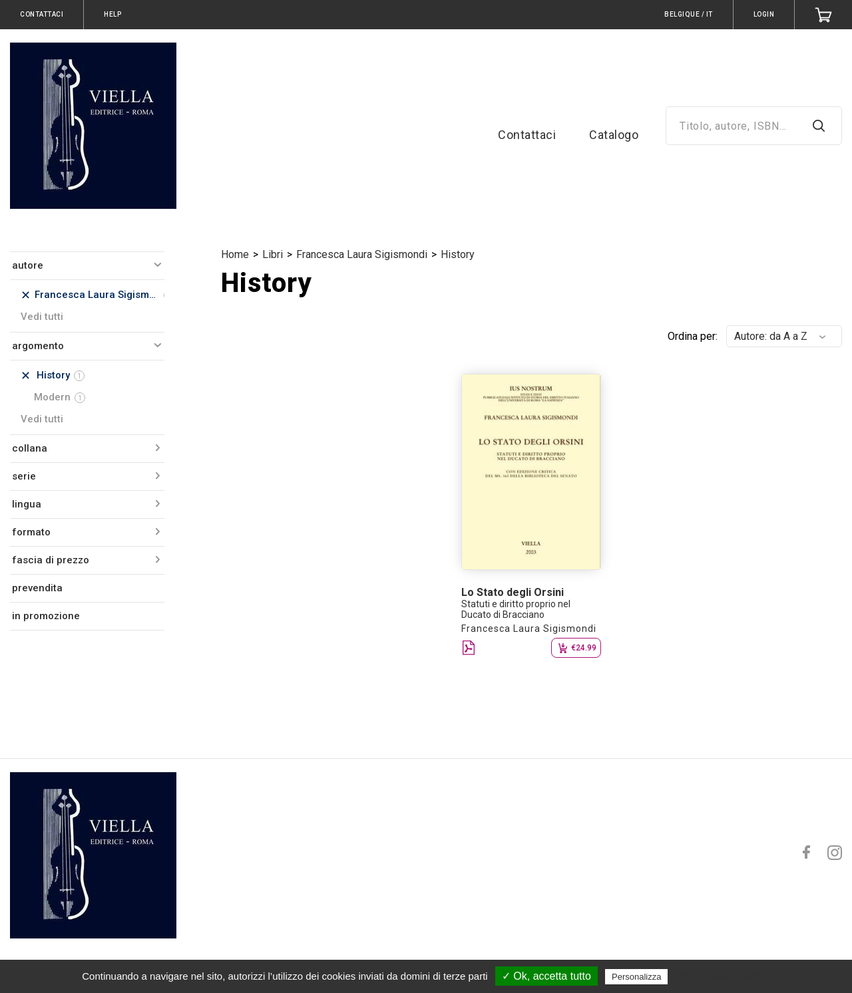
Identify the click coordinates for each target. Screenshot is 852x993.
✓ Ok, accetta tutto (546, 976)
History (458, 254)
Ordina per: (693, 336)
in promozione (46, 616)
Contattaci (527, 135)
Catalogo (613, 135)
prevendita (37, 588)
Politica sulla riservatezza (727, 976)
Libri (272, 254)
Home (235, 254)
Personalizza (636, 977)
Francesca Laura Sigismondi (361, 254)
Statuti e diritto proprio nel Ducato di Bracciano (515, 609)
